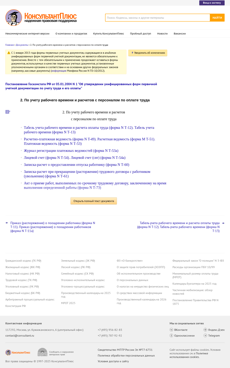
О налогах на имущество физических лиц (143, 286)
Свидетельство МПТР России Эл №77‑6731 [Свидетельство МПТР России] (125, 349)
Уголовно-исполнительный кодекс (83, 280)
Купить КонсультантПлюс (108, 33)
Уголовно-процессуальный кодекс (83, 286)
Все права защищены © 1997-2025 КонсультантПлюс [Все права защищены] (39, 361)
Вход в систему (212, 2)
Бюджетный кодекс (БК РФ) (22, 293)
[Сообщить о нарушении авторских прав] (56, 352)
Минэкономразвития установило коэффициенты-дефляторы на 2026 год (198, 107)
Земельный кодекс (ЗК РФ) (78, 260)
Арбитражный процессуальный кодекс (29, 299)
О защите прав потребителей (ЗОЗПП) (141, 267)
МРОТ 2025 (68, 303)
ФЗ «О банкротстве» (130, 260)
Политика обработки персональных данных (126, 355)
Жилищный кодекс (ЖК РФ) (22, 267)
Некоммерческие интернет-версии (27, 33)
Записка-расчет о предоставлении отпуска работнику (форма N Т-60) (76, 165)
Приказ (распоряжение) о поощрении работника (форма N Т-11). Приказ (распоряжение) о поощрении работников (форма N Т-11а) (52, 227)
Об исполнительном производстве (138, 273)
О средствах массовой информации (139, 293)
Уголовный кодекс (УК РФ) (22, 286)
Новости (162, 33)
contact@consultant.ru (19, 335)
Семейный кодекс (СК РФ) (77, 273)
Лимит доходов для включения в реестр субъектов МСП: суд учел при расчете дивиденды (196, 70)
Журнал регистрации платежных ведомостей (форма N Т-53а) (71, 151)
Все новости (182, 137)
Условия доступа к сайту (113, 361)
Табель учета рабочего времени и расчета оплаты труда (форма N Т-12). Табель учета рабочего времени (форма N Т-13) (178, 227)
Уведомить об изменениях (149, 52)
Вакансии (180, 33)
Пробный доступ (140, 33)
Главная (9, 44)
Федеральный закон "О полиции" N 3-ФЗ (198, 260)
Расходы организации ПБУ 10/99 (193, 267)
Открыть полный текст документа (93, 201)
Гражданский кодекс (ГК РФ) (23, 260)
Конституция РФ (15, 306)
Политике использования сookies (189, 355)
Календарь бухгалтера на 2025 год (194, 283)
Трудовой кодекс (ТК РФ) (21, 280)
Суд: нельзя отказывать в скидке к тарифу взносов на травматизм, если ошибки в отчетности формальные (196, 90)
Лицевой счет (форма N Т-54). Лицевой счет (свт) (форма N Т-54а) (74, 158)
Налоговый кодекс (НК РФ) (22, 273)
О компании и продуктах (71, 33)
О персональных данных (132, 280)
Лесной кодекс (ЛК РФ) (75, 267)
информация (59, 70)
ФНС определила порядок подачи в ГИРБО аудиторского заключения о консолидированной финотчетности (196, 125)
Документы (22, 44)
